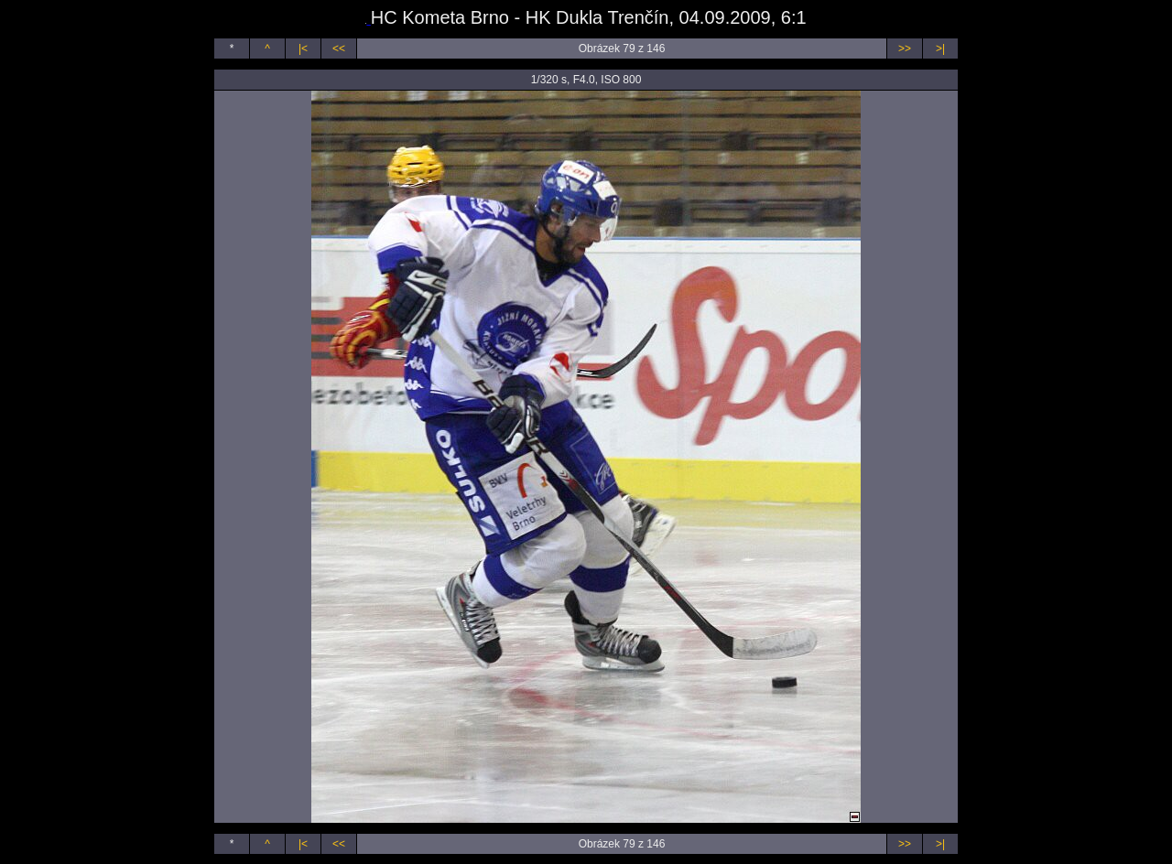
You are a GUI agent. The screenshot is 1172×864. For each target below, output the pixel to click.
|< (303, 48)
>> (904, 48)
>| (940, 48)
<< (338, 48)
